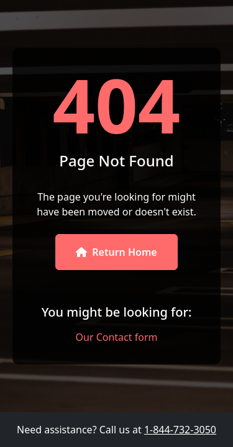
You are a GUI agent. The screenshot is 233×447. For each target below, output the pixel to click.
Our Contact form (117, 337)
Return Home (116, 252)
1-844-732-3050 (180, 429)
